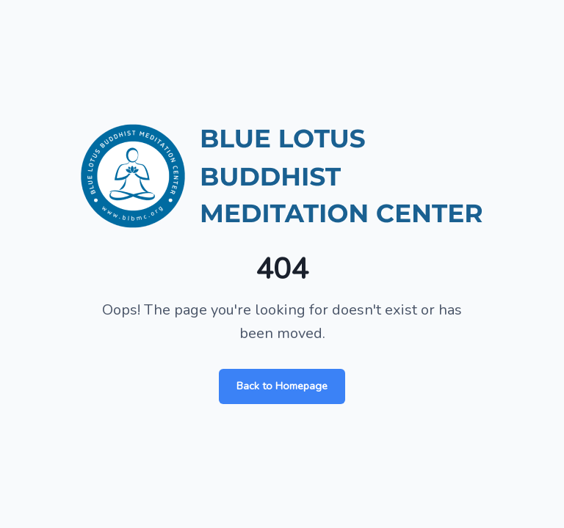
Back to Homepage (282, 385)
